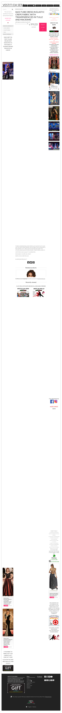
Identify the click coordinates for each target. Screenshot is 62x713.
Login (44, 5)
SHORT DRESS (7, 30)
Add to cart (43, 27)
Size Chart (49, 5)
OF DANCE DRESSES (54, 631)
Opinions (56, 5)
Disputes (28, 686)
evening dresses (41, 278)
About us (38, 5)
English (30, 706)
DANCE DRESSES (7, 34)
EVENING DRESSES (19, 9)
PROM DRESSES (54, 629)
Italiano (34, 706)
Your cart (31, 5)
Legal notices (29, 683)
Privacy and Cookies (31, 682)
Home (25, 5)
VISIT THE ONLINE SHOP (54, 630)
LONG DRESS (7, 28)
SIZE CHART (29, 685)
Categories (29, 679)
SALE (5, 32)
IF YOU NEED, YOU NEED (54, 627)
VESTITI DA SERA (13, 5)
